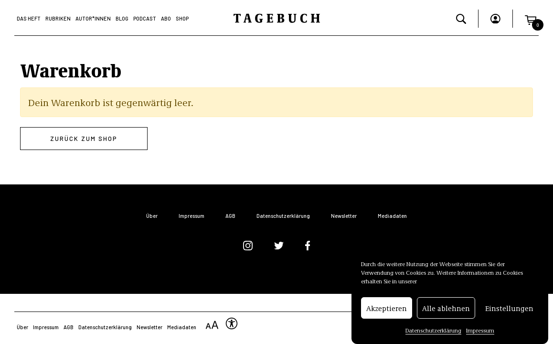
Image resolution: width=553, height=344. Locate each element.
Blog (122, 18)
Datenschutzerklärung (433, 330)
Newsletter (344, 215)
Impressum (480, 330)
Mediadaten (392, 215)
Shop (182, 18)
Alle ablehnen (446, 308)
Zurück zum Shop (83, 138)
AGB (230, 215)
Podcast (144, 18)
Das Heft (29, 18)
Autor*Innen (93, 18)
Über (152, 215)
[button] (530, 18)
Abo (166, 18)
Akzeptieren (386, 308)
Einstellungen (509, 308)
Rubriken (58, 18)
